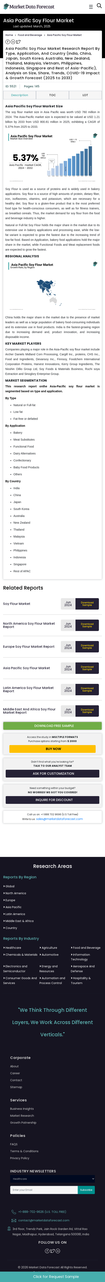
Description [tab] (19, 95)
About (14, 1066)
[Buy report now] (52, 749)
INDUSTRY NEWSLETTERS (33, 1171)
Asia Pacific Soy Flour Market (64, 35)
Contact (16, 1080)
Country (10, 928)
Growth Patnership (23, 1123)
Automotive (49, 955)
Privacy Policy (19, 1158)
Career (15, 1073)
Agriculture (48, 948)
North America (14, 893)
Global (8, 886)
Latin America (14, 914)
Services (18, 1100)
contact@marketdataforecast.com (39, 1220)
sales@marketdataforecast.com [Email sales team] (59, 819)
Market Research (22, 1116)
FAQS (14, 1144)
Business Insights (22, 1109)
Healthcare (12, 948)
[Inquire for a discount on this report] (52, 800)
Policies (17, 1135)
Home (9, 35)
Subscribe (86, 1190)
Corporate (20, 1057)
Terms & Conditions (24, 1151)
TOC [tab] (52, 95)
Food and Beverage (30, 35)
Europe (9, 900)
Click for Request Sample (56, 1276)
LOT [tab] (85, 95)
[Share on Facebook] (8, 42)
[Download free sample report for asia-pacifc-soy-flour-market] (52, 726)
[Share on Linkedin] (13, 42)
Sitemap (16, 1087)
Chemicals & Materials (20, 955)
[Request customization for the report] (52, 774)
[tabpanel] (52, 339)
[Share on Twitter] (18, 42)
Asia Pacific (12, 907)
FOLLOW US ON (52, 1242)
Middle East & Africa (18, 921)
